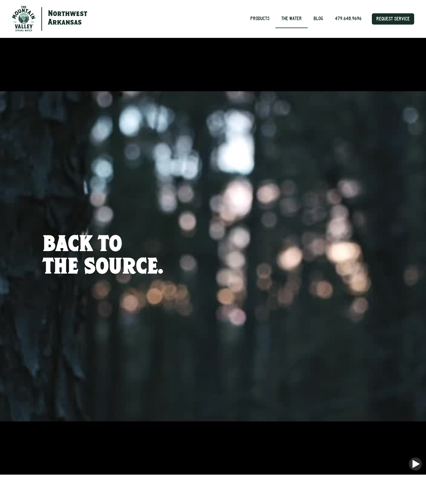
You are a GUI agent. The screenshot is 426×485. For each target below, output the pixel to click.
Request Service (393, 19)
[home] (24, 19)
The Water (291, 18)
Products (260, 18)
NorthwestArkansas (67, 18)
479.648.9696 (348, 18)
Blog (318, 18)
